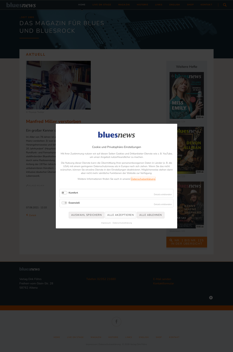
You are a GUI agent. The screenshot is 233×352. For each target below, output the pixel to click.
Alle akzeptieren (120, 215)
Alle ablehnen (150, 215)
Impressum (106, 222)
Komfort (73, 192)
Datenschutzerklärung (143, 179)
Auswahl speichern (86, 215)
